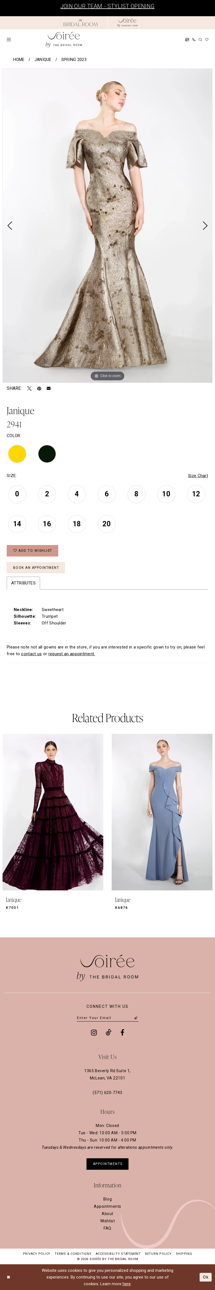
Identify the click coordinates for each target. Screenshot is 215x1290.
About (107, 1213)
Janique (43, 59)
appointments (108, 1164)
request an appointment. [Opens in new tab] (71, 653)
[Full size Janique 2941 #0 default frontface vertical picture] (107, 226)
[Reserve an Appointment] (187, 39)
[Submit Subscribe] (135, 1018)
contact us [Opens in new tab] (31, 653)
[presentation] (53, 812)
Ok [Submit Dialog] (206, 1276)
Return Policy (158, 1254)
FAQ (107, 1228)
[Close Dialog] (8, 1277)
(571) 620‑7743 (107, 1092)
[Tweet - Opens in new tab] (29, 388)
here (127, 1283)
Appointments (107, 1206)
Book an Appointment (36, 568)
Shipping (184, 1254)
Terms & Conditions (73, 1254)
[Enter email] (108, 1018)
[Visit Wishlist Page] (207, 39)
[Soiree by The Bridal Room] (127, 22)
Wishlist (107, 1221)
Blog (107, 1199)
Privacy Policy (37, 1254)
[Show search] (200, 39)
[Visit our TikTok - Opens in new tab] (108, 1032)
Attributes (23, 583)
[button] (9, 39)
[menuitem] (9, 39)
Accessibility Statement (118, 1254)
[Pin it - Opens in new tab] (39, 388)
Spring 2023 (74, 59)
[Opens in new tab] (81, 22)
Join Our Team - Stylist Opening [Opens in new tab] (107, 6)
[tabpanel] (107, 226)
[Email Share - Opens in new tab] (49, 388)
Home (19, 59)
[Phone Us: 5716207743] (194, 39)
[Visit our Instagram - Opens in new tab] (94, 1032)
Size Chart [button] (198, 475)
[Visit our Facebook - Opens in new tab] (122, 1032)
